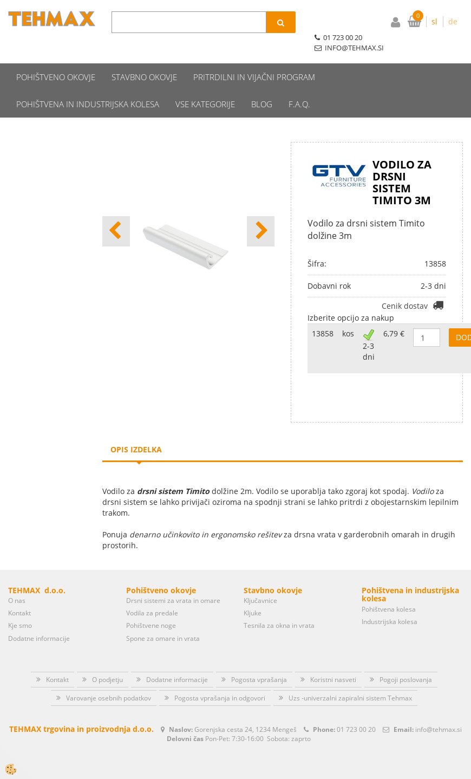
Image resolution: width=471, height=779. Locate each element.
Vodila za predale (152, 593)
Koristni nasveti (333, 659)
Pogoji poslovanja (406, 659)
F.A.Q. (299, 84)
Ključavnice (260, 580)
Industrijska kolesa (389, 601)
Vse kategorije (205, 84)
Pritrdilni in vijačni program (254, 56)
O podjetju (107, 659)
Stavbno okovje (144, 56)
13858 (322, 313)
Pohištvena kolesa (389, 588)
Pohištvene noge (151, 605)
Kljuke (252, 593)
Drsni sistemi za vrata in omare (173, 580)
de (452, 21)
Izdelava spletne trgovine (224, 769)
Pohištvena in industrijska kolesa (87, 84)
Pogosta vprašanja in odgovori (219, 678)
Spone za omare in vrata (163, 618)
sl (434, 21)
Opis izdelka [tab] (136, 429)
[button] (260, 211)
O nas (16, 580)
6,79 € (393, 313)
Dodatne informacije (39, 618)
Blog (261, 84)
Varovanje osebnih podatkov (108, 678)
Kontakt (19, 593)
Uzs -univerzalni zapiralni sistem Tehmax (350, 678)
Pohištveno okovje (55, 56)
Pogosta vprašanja (259, 659)
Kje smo (20, 605)
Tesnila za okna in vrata (279, 605)
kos (348, 313)
